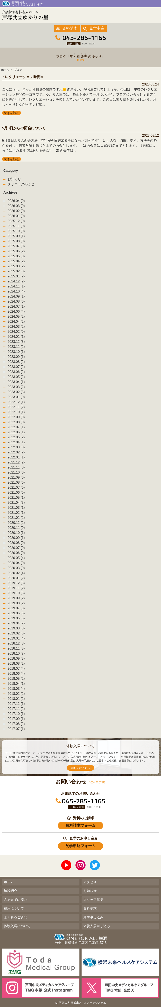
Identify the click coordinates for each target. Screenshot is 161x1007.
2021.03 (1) (16, 507)
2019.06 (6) (16, 613)
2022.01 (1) (16, 457)
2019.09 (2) (16, 598)
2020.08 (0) (16, 543)
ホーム (9, 882)
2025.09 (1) (16, 236)
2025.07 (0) (16, 246)
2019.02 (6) (16, 633)
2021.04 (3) (16, 502)
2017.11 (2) (16, 709)
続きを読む (11, 113)
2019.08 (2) (16, 603)
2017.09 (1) (16, 719)
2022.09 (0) (16, 417)
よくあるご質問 (15, 917)
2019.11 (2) (16, 588)
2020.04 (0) (16, 563)
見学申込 (96, 28)
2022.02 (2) (16, 452)
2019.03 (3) (16, 628)
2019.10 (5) (16, 593)
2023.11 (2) (16, 346)
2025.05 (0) (16, 256)
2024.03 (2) (16, 326)
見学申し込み (93, 917)
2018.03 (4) (16, 688)
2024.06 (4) (16, 311)
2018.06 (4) (16, 673)
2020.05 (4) (16, 558)
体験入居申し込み (96, 926)
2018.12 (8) (16, 643)
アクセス (90, 882)
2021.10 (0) (16, 472)
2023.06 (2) (16, 372)
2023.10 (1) (16, 351)
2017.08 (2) (16, 724)
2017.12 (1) (16, 703)
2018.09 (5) (16, 658)
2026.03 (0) (16, 206)
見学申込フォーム (80, 846)
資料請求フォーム (80, 825)
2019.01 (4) (16, 638)
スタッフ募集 (93, 899)
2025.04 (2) (16, 261)
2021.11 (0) (16, 467)
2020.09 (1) (16, 538)
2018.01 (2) (16, 698)
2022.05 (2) (16, 437)
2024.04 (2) (16, 321)
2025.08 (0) (16, 241)
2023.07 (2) (16, 367)
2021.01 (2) (16, 517)
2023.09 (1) (16, 357)
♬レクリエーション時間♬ (22, 77)
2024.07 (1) (16, 306)
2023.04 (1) (16, 382)
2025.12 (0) (16, 221)
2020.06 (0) (16, 553)
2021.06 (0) (16, 492)
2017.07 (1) (16, 729)
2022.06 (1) (16, 432)
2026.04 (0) (16, 201)
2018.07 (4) (16, 668)
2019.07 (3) (16, 608)
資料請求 (69, 28)
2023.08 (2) (16, 362)
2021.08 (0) (16, 482)
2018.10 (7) (16, 653)
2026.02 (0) (16, 211)
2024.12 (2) (16, 281)
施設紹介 (10, 891)
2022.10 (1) (16, 412)
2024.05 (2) (16, 316)
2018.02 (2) (16, 693)
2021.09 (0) (16, 477)
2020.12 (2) (16, 522)
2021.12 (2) (16, 462)
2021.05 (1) (16, 497)
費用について (14, 908)
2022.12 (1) (16, 402)
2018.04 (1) (16, 683)
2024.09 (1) (16, 296)
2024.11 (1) (16, 286)
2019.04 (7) (16, 623)
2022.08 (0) (16, 422)
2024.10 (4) (16, 291)
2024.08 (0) (16, 301)
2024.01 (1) (16, 336)
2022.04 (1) (16, 442)
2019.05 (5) (16, 618)
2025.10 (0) (16, 231)
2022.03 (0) (16, 447)
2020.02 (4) (16, 573)
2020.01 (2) (16, 578)
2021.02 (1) (16, 512)
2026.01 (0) (16, 216)
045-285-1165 (84, 37)
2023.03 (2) (16, 387)
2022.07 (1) (16, 427)
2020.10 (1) (16, 533)
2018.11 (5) (16, 648)
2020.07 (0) (16, 548)
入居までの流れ (15, 899)
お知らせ (14, 179)
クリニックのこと (21, 184)
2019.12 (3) (16, 583)
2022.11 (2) (16, 407)
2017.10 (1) (16, 714)
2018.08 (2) (16, 663)
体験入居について (17, 926)
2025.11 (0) (16, 226)
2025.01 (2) (16, 276)
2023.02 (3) (16, 392)
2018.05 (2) (16, 678)
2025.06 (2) (16, 251)
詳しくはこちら (80, 768)
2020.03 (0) (16, 568)
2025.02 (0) (16, 271)
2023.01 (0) (16, 397)
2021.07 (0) (16, 487)
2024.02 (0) (16, 331)
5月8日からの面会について (23, 128)
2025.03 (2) (16, 266)
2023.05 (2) (16, 377)
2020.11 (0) (16, 527)
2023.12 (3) (16, 341)
